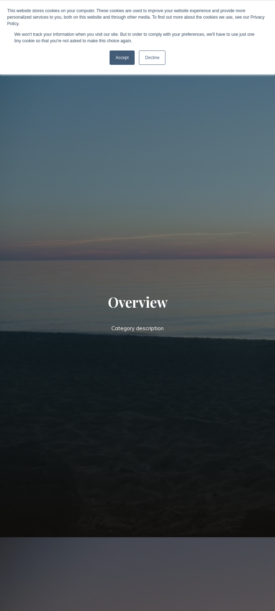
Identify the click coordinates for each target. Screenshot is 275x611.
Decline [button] (152, 57)
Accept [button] (122, 57)
